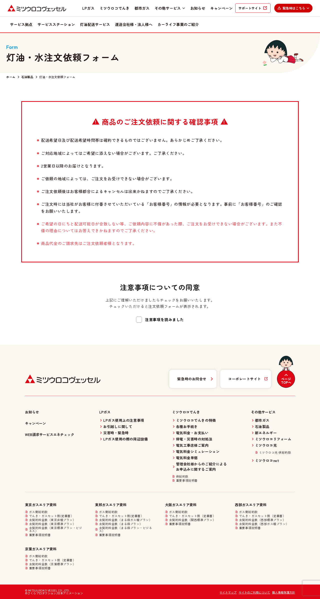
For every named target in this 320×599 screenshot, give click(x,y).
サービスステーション (56, 24)
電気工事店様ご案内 (192, 445)
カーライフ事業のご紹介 (178, 24)
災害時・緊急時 (116, 432)
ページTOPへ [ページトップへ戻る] (286, 381)
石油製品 (27, 77)
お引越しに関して (117, 426)
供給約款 (182, 476)
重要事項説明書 (187, 480)
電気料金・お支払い (192, 432)
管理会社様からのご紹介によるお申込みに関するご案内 (201, 466)
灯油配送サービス (95, 24)
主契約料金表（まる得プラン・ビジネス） (125, 529)
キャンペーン (221, 8)
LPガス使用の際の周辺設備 (125, 438)
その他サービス (169, 8)
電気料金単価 (187, 457)
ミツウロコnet (267, 460)
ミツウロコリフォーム (273, 438)
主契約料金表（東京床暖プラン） (52, 519)
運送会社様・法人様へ (133, 24)
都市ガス (142, 8)
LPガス (88, 8)
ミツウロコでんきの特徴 (196, 420)
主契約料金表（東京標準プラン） (52, 523)
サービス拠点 (21, 24)
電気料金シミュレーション (198, 451)
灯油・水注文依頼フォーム (57, 77)
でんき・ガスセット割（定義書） (192, 515)
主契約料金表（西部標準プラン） (262, 519)
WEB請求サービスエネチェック (49, 434)
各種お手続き (187, 426)
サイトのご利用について (254, 592)
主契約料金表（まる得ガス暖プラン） (125, 519)
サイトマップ (228, 592)
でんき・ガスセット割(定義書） (51, 515)
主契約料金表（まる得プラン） (121, 523)
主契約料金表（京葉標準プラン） (52, 564)
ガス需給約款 (38, 511)
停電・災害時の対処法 (194, 438)
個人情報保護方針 (283, 592)
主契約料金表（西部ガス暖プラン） (264, 523)
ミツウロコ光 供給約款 (275, 452)
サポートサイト (249, 8)
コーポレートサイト (244, 378)
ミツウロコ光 (266, 445)
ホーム (10, 77)
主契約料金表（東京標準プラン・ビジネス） (55, 529)
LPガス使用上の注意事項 (123, 420)
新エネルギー (266, 432)
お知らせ (197, 8)
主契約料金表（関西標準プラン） (192, 519)
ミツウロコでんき (115, 8)
